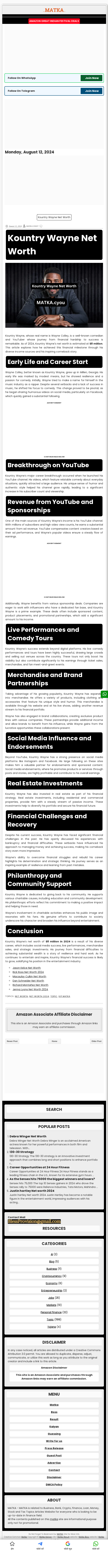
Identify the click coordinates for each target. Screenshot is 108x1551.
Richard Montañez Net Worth (30, 985)
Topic (53, 996)
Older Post (97, 1041)
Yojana (51, 1326)
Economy (52, 1283)
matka (54, 1519)
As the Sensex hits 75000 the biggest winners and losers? (52, 1179)
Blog (51, 1261)
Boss (54, 1412)
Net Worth (21, 996)
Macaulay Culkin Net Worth (29, 976)
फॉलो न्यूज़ (68, 1545)
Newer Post (12, 1041)
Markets (51, 1305)
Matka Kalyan (45, 1537)
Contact (54, 1470)
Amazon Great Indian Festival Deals (54, 21)
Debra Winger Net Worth (28, 1136)
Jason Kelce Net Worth (27, 968)
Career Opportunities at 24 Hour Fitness (39, 1167)
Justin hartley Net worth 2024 (32, 1191)
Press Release (54, 1448)
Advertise (54, 1463)
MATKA (60, 1534)
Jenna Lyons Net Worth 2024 (30, 989)
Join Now (92, 78)
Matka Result (63, 1537)
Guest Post (54, 1455)
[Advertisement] (54, 48)
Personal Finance (51, 1312)
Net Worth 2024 (39, 996)
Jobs (51, 1297)
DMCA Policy (54, 1484)
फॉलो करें (40, 1545)
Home (54, 1041)
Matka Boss (84, 1537)
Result (54, 1419)
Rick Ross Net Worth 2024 (28, 972)
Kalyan (54, 1426)
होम (12, 1545)
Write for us (54, 1441)
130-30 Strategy (22, 1152)
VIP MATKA (64, 996)
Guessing (54, 1434)
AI (52, 1254)
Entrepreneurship (51, 1290)
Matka (54, 1405)
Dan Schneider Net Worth (28, 981)
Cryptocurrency (52, 1276)
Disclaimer (54, 1477)
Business (52, 1268)
